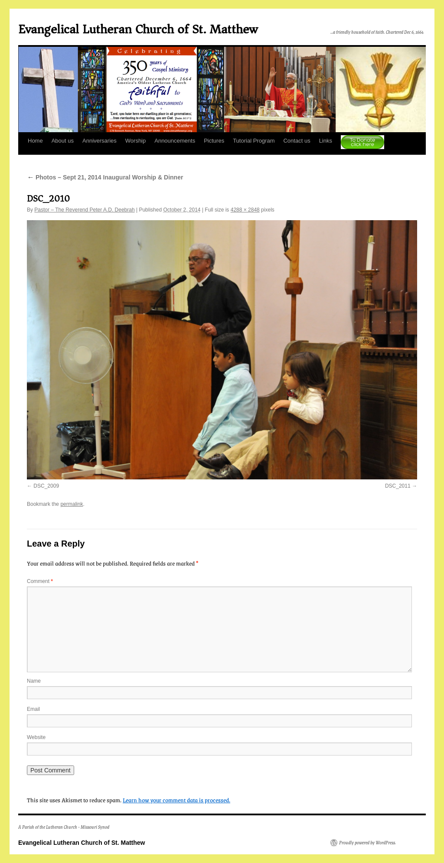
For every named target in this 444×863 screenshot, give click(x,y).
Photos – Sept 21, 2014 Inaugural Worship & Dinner (105, 177)
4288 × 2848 (245, 210)
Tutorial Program (253, 140)
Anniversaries (99, 140)
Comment (40, 581)
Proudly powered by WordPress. (367, 842)
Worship (135, 140)
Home (35, 140)
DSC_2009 (46, 486)
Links (325, 140)
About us (63, 140)
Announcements (174, 140)
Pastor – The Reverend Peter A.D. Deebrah (84, 210)
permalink (71, 504)
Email (33, 709)
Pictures (214, 140)
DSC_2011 (398, 486)
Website (36, 737)
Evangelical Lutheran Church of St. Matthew (138, 29)
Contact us (296, 140)
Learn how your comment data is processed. (176, 800)
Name (34, 681)
